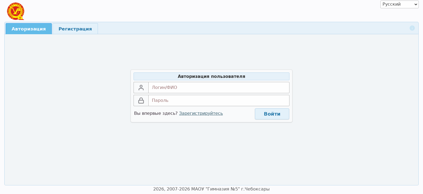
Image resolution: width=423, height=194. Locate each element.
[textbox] (218, 87)
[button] (272, 114)
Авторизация (29, 29)
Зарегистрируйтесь (201, 113)
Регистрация (75, 29)
